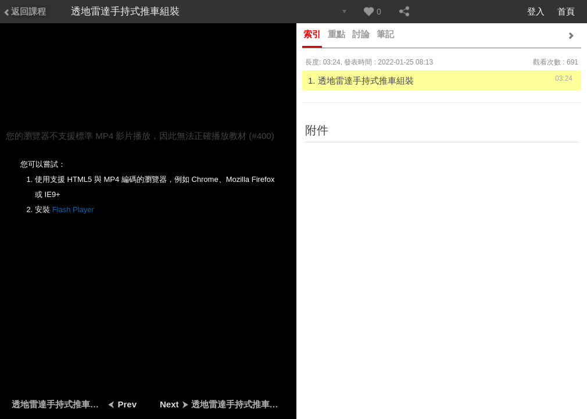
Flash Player (73, 209)
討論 (361, 34)
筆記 (385, 34)
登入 (536, 11)
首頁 (566, 11)
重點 (336, 34)
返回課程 (24, 11)
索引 (312, 34)
